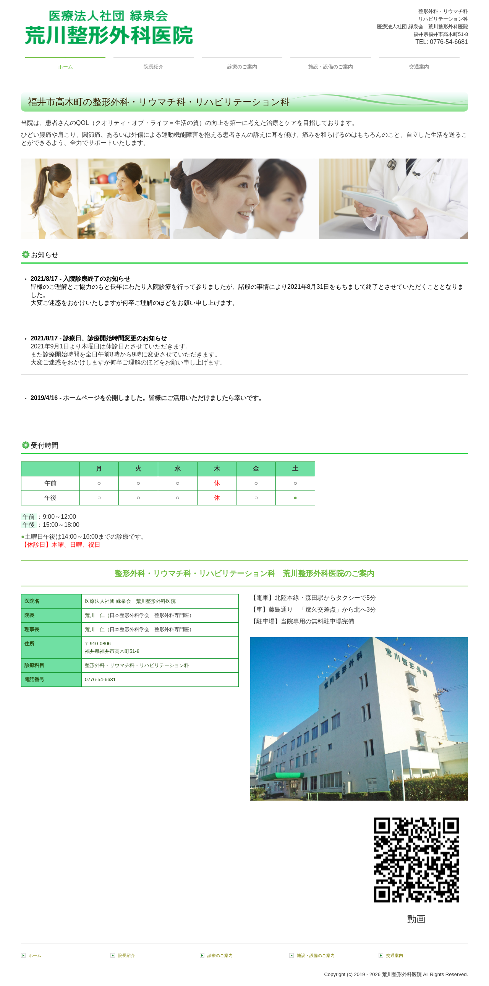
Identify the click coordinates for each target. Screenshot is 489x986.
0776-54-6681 (449, 42)
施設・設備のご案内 (330, 67)
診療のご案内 (242, 67)
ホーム (65, 67)
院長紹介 (154, 67)
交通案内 (419, 67)
